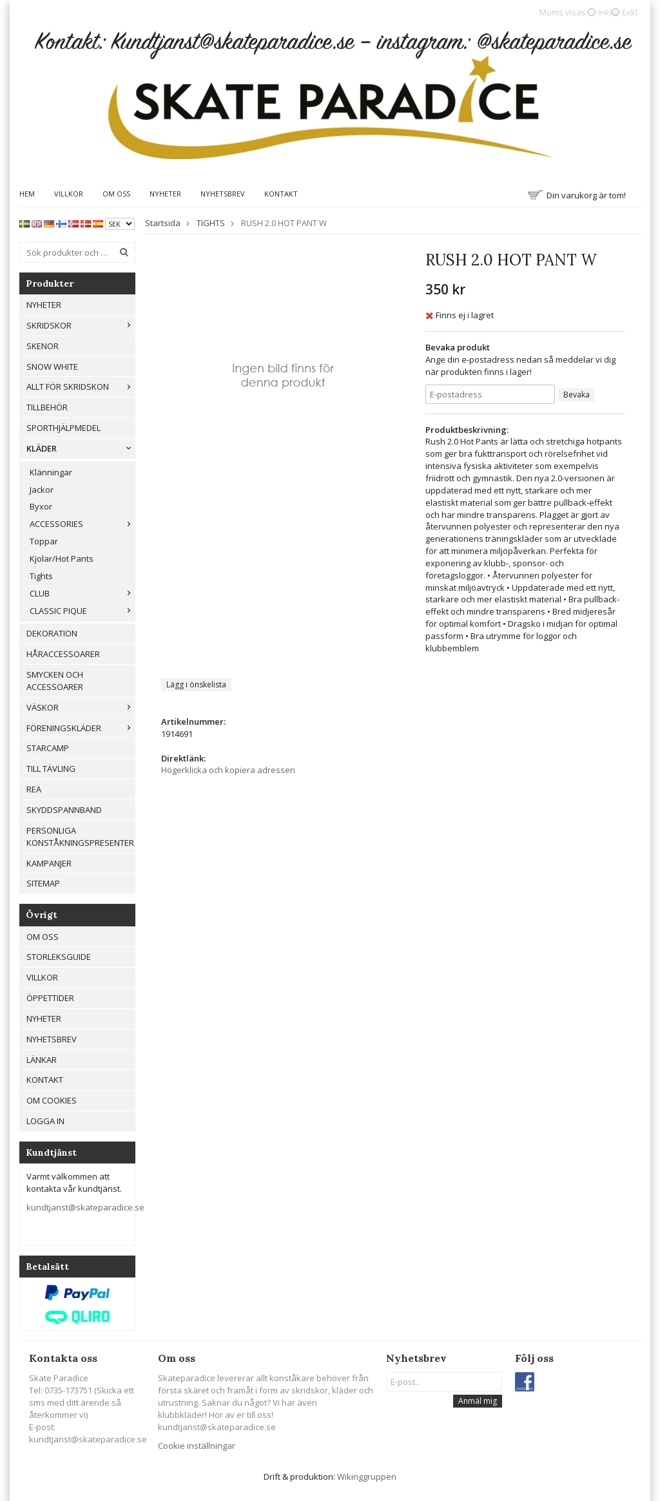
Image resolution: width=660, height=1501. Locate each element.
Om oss (116, 193)
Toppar (44, 541)
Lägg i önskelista (196, 684)
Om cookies (51, 1100)
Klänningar (51, 472)
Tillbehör (47, 407)
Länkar (41, 1060)
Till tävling (50, 768)
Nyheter (165, 193)
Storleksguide (58, 956)
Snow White (52, 366)
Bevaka (576, 394)
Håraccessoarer (63, 654)
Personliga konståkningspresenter (80, 836)
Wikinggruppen (366, 1476)
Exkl (629, 12)
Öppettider (50, 998)
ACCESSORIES (82, 524)
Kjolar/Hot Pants (61, 558)
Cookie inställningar (196, 1445)
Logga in (45, 1121)
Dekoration (51, 633)
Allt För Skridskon (80, 386)
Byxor (41, 506)
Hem (27, 193)
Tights (41, 576)
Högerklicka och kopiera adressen (228, 770)
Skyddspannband (64, 810)
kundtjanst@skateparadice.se (85, 1207)
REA (33, 789)
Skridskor (80, 325)
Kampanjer (49, 863)
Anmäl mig (477, 1400)
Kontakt (281, 193)
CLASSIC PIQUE (82, 611)
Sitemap (43, 883)
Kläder (80, 448)
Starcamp (47, 748)
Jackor (41, 489)
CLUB (82, 593)
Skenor (42, 346)
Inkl (605, 12)
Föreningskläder (80, 728)
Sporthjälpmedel (63, 428)
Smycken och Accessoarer (54, 681)
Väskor (80, 707)
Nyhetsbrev (222, 193)
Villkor (68, 193)
